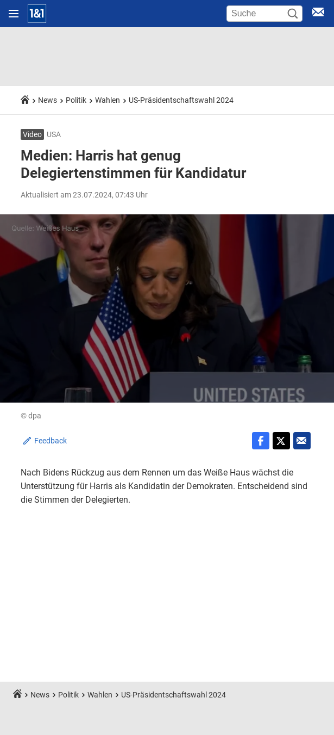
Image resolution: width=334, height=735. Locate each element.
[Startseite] (37, 13)
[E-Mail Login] (318, 13)
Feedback (50, 440)
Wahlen (107, 100)
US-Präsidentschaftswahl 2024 (181, 100)
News (47, 100)
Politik (76, 100)
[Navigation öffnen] (13, 13)
